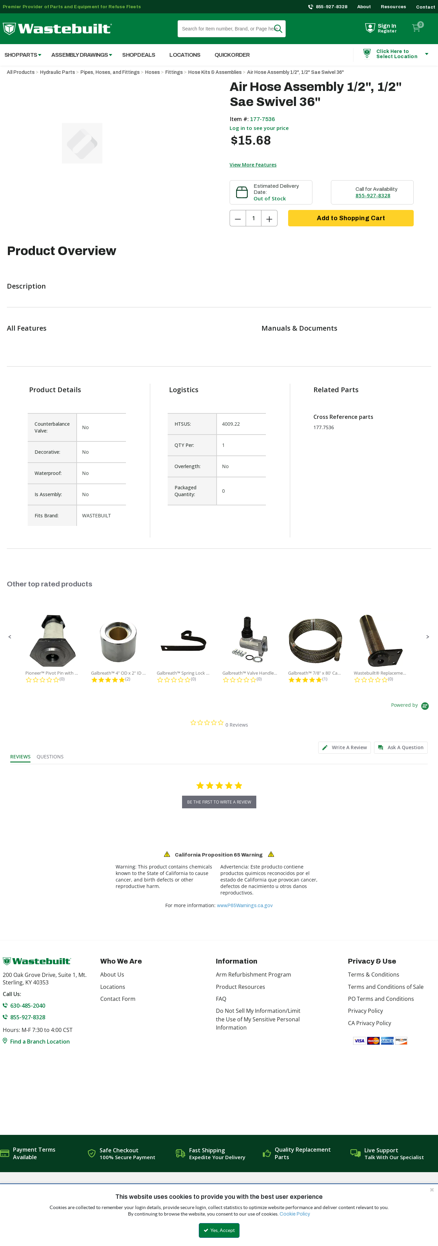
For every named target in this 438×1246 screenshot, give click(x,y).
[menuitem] (78, 55)
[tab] (344, 748)
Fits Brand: (47, 515)
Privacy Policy (365, 1011)
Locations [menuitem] (184, 55)
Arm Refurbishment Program (253, 974)
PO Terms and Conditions (381, 999)
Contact (425, 7)
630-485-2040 (27, 1005)
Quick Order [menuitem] (232, 55)
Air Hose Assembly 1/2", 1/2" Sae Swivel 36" (295, 72)
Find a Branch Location (40, 1041)
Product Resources (240, 987)
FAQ (221, 999)
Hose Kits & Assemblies (215, 72)
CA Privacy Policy (369, 1023)
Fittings (174, 72)
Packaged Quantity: (185, 491)
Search (282, 28)
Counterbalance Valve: (52, 427)
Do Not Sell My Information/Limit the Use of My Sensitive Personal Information (258, 1019)
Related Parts (336, 389)
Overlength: (188, 466)
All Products (21, 72)
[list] (217, 466)
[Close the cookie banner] (432, 1189)
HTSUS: (183, 424)
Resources (394, 6)
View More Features (253, 164)
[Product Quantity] (253, 218)
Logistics (183, 389)
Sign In (387, 26)
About (364, 6)
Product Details (55, 389)
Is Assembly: (48, 494)
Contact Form (118, 999)
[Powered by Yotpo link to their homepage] (411, 707)
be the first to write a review (219, 802)
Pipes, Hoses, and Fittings (110, 72)
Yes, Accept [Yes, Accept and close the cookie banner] (219, 1230)
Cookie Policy (295, 1214)
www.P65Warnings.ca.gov (245, 905)
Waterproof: (48, 473)
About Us (112, 974)
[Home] (57, 29)
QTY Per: (184, 445)
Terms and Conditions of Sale (386, 987)
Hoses (152, 72)
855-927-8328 (332, 6)
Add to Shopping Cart (351, 218)
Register (387, 31)
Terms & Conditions (373, 974)
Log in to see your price (259, 127)
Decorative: (47, 452)
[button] (10, 637)
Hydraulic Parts (57, 72)
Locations (112, 987)
